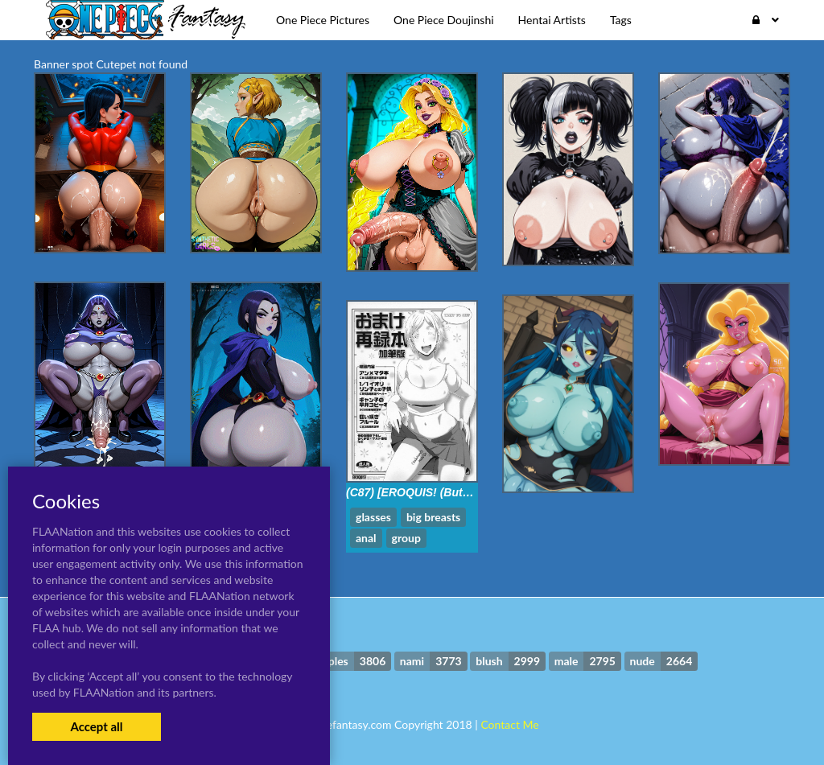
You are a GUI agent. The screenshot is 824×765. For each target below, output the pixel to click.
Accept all (96, 726)
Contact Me (509, 724)
